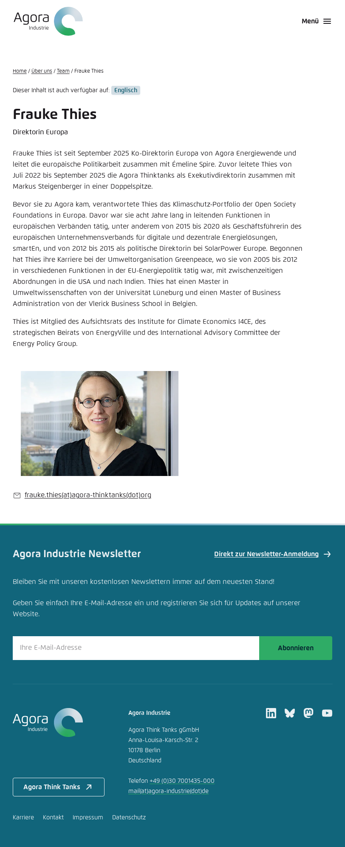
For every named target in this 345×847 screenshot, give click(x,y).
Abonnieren (296, 648)
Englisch (125, 90)
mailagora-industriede (168, 791)
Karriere (23, 818)
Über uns (41, 71)
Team (63, 71)
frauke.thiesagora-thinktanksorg (88, 495)
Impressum (88, 818)
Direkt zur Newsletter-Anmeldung (273, 554)
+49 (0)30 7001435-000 (182, 781)
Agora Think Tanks (58, 787)
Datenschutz (129, 818)
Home (20, 71)
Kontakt (53, 818)
